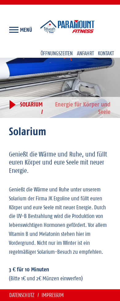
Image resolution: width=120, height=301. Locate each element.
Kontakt (106, 53)
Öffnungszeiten (57, 53)
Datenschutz (22, 295)
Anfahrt (85, 53)
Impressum (53, 295)
